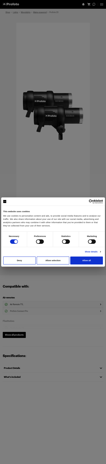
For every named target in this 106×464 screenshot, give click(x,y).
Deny (19, 260)
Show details (91, 251)
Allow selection (53, 260)
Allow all (86, 260)
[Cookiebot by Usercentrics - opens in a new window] (91, 201)
